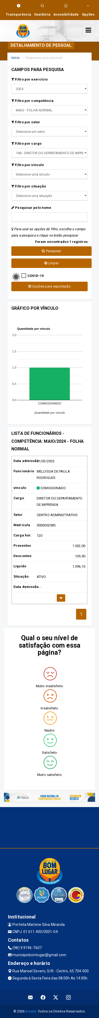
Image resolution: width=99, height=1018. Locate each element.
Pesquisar (51, 251)
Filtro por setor (25, 122)
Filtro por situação (28, 186)
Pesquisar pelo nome (31, 208)
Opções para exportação (49, 286)
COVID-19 (35, 276)
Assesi (30, 1011)
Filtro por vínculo (27, 165)
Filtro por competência (32, 101)
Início (15, 58)
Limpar (51, 263)
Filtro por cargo (26, 143)
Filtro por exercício (29, 79)
